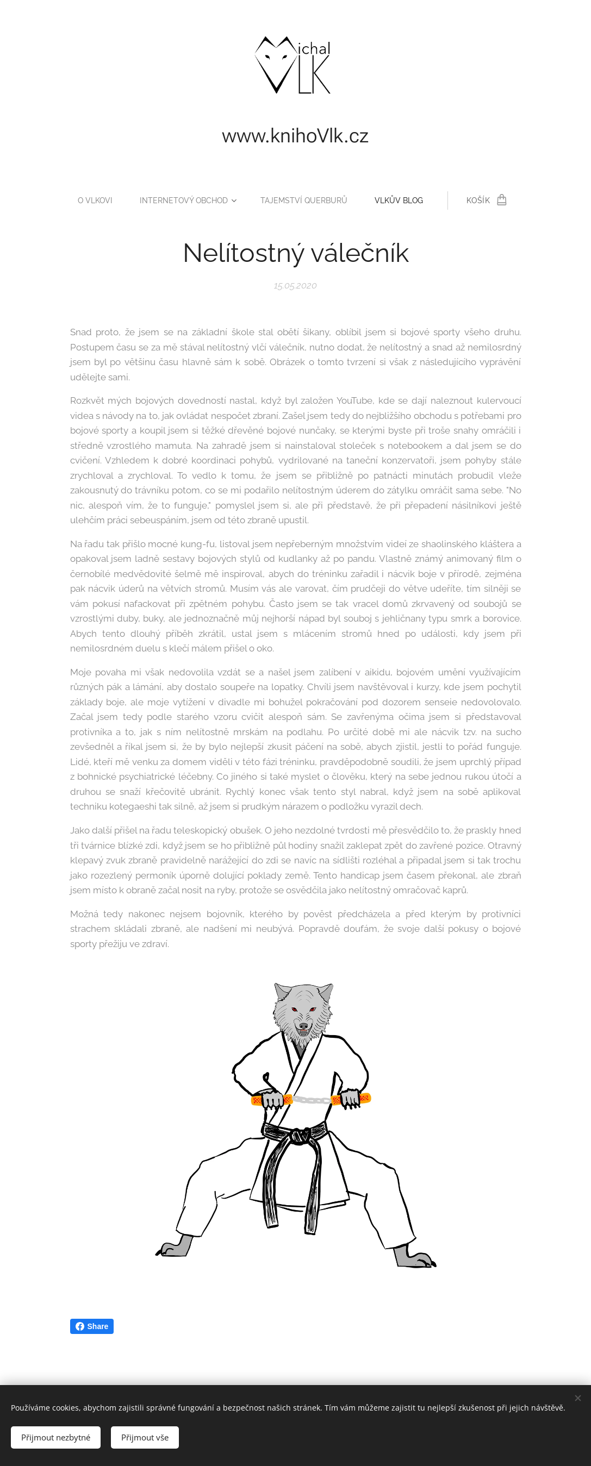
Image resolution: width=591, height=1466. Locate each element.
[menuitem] (93, 200)
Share (92, 1326)
